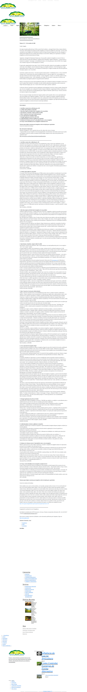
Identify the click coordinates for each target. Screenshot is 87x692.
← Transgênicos (5, 635)
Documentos (4, 638)
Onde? (11, 25)
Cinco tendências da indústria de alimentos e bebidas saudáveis (34, 604)
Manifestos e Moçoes (30, 586)
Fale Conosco (56, 0)
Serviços (24, 25)
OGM (23, 524)
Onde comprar (29, 628)
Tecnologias (28, 575)
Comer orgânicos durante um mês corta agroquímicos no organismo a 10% (34, 620)
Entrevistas (4, 641)
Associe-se (44, 0)
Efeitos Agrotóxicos (29, 632)
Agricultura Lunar (31, 630)
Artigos (3, 636)
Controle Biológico (30, 577)
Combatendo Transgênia (16, 685)
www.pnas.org (55, 260)
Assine (53, 25)
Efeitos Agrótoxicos (30, 580)
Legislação (28, 588)
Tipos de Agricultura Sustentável (51, 675)
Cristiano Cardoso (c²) (47, 691)
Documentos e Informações (29, 596)
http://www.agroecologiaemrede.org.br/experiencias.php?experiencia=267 (34, 503)
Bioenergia (25, 633)
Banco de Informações (31, 578)
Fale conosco (14, 688)
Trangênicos (24, 522)
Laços (24, 632)
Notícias (27, 574)
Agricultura (24, 525)
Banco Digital (14, 684)
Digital (17, 25)
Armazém (31, 25)
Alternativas (4, 639)
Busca (59, 25)
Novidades (38, 25)
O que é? (39, 0)
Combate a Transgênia (30, 581)
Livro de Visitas (50, 0)
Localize (4, 644)
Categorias (46, 25)
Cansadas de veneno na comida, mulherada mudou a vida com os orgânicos (34, 612)
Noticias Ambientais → (7, 645)
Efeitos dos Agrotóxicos (16, 687)
